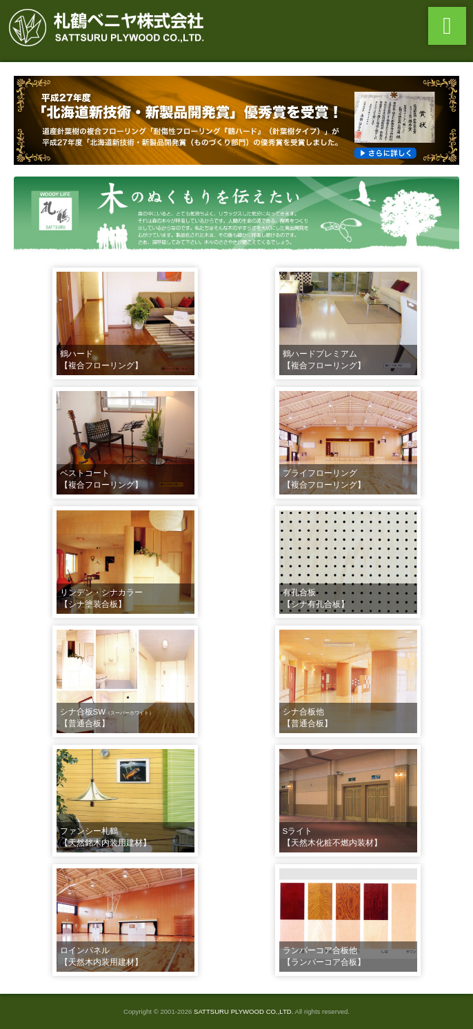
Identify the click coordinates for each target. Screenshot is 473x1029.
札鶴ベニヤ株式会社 (110, 27)
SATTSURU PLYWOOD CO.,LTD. (243, 1011)
